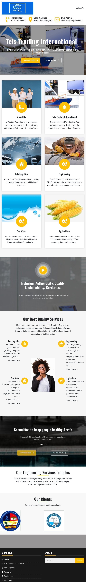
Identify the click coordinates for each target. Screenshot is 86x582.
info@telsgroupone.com (71, 20)
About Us (21, 117)
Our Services (31, 60)
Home (6, 559)
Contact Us (52, 60)
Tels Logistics (21, 174)
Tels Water (21, 231)
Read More (14, 360)
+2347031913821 (18, 20)
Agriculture (64, 231)
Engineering (64, 174)
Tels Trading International (64, 117)
